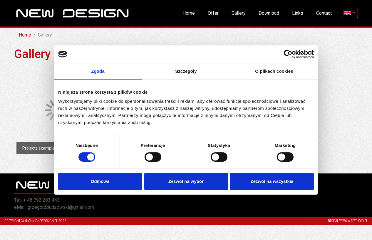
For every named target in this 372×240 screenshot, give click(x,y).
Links (297, 13)
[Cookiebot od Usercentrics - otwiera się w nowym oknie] (288, 54)
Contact (324, 13)
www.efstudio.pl (355, 220)
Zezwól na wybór (186, 181)
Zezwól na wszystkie (272, 181)
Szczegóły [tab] (186, 71)
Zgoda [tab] (98, 71)
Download (269, 13)
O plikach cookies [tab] (274, 71)
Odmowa (100, 181)
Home (188, 13)
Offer (213, 13)
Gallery (239, 13)
